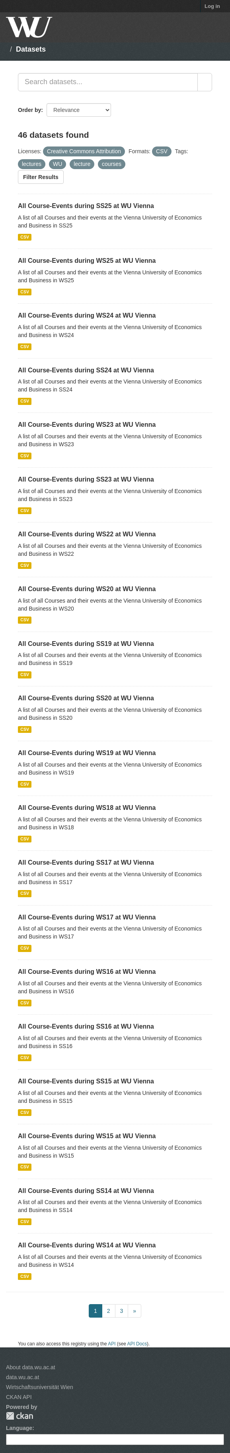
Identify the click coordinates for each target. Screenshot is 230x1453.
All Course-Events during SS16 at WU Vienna (86, 1026)
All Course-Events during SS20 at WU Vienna (86, 698)
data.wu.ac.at (22, 1377)
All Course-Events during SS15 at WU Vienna (86, 1081)
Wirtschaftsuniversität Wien (39, 1387)
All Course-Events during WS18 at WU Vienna (87, 807)
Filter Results (40, 177)
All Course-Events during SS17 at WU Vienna (86, 862)
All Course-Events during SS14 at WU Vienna (86, 1190)
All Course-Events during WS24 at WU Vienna (87, 315)
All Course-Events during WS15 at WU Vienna (87, 1136)
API (111, 1344)
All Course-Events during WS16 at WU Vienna (87, 971)
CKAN (19, 1416)
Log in (212, 6)
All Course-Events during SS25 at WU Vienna (86, 205)
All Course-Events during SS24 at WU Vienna (86, 370)
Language (19, 1428)
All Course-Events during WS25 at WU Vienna (87, 260)
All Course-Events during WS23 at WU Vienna (87, 424)
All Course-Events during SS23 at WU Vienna (86, 479)
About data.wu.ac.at (30, 1367)
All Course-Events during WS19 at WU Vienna (87, 753)
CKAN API (19, 1397)
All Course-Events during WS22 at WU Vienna (87, 534)
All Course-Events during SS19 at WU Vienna (86, 643)
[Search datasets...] (108, 82)
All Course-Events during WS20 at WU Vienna (87, 589)
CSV (24, 237)
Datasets (31, 49)
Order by (29, 110)
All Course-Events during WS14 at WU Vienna (87, 1245)
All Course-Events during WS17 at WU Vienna (87, 917)
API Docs (137, 1344)
